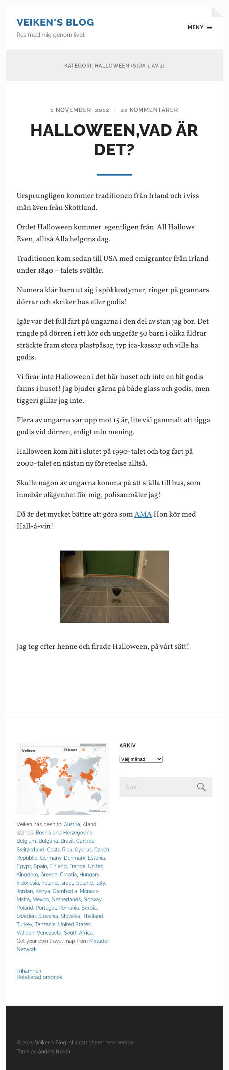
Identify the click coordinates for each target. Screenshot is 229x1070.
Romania (69, 908)
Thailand (93, 916)
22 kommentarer (149, 110)
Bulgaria (48, 841)
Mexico (41, 899)
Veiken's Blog (55, 22)
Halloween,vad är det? (114, 140)
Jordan (25, 891)
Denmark (74, 858)
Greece (48, 874)
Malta (23, 899)
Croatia (68, 874)
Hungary (89, 874)
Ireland (50, 883)
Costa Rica (59, 849)
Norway (92, 899)
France (77, 866)
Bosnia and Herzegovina (64, 832)
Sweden (26, 916)
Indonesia (28, 883)
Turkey (24, 924)
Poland (25, 908)
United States (74, 924)
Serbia (89, 908)
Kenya (42, 891)
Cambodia (65, 891)
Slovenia (48, 916)
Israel (66, 883)
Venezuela (49, 932)
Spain (40, 866)
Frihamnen (29, 971)
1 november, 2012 (80, 110)
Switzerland (30, 849)
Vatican (25, 932)
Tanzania (45, 924)
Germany (50, 858)
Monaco (89, 891)
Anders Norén (54, 1051)
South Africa (78, 932)
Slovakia (70, 916)
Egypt (24, 866)
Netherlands (66, 899)
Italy (100, 883)
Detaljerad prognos (39, 977)
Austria (72, 824)
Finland (58, 866)
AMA (143, 514)
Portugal (46, 908)
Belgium (26, 841)
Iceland (84, 883)
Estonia (96, 858)
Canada (85, 841)
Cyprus (83, 849)
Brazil (67, 841)
